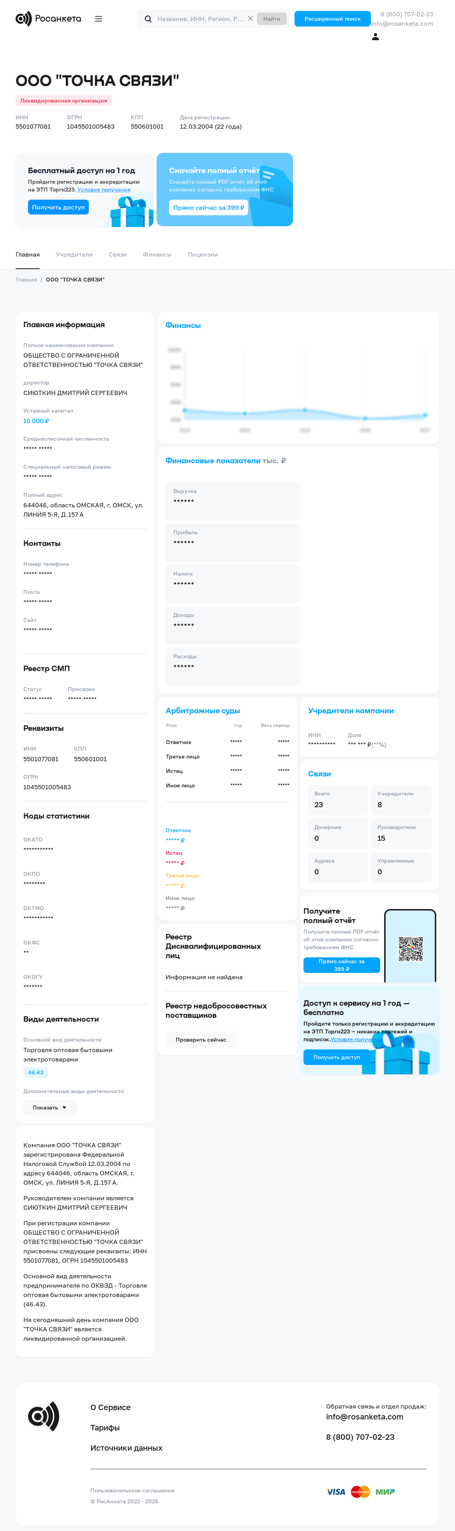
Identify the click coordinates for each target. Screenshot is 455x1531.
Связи (118, 254)
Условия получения (104, 189)
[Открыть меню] (98, 18)
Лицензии (203, 254)
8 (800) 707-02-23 (407, 14)
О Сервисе (110, 1407)
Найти (271, 18)
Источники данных (126, 1447)
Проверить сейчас (201, 1039)
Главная (28, 254)
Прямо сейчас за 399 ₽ (208, 207)
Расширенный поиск (333, 18)
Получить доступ (58, 207)
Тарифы (105, 1427)
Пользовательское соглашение (132, 1490)
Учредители (74, 254)
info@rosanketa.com (402, 23)
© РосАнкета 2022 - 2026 (124, 1501)
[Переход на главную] (50, 19)
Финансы (157, 254)
